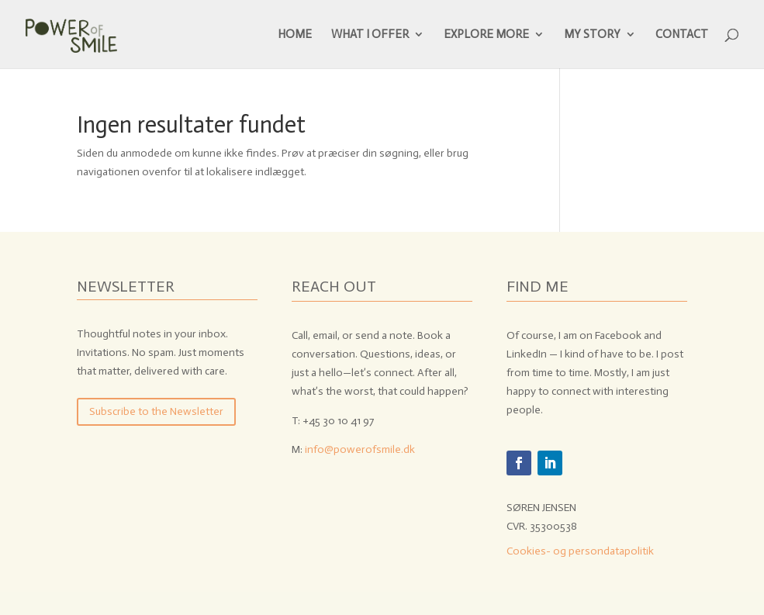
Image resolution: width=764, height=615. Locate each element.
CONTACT (681, 35)
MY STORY (592, 35)
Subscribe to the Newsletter (156, 411)
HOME (295, 35)
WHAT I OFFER (370, 35)
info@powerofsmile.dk (360, 449)
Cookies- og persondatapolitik (580, 551)
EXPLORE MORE (486, 35)
